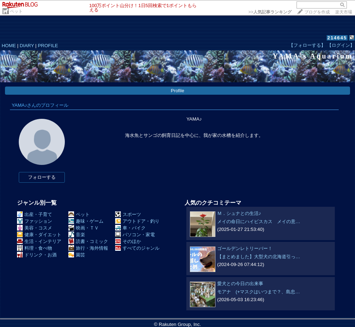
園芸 (76, 254)
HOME (9, 45)
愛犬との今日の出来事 (240, 283)
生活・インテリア (39, 241)
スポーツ (128, 214)
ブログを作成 (317, 12)
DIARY (27, 45)
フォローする (42, 177)
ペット (16, 11)
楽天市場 (343, 12)
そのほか (128, 241)
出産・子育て (34, 214)
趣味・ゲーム (85, 221)
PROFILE (48, 45)
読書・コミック (88, 241)
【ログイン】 (341, 45)
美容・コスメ (34, 228)
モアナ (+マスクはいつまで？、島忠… (258, 291)
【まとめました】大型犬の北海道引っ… (258, 256)
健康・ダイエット (39, 234)
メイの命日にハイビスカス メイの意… (258, 221)
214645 (337, 37)
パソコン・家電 (135, 234)
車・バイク (130, 228)
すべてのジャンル (137, 248)
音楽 (76, 234)
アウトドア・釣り (137, 221)
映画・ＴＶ (83, 228)
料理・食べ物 (34, 248)
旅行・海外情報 (88, 248)
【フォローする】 (307, 45)
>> (270, 12)
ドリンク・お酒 (37, 254)
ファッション (34, 221)
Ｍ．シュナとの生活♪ (239, 213)
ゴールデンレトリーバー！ (244, 248)
